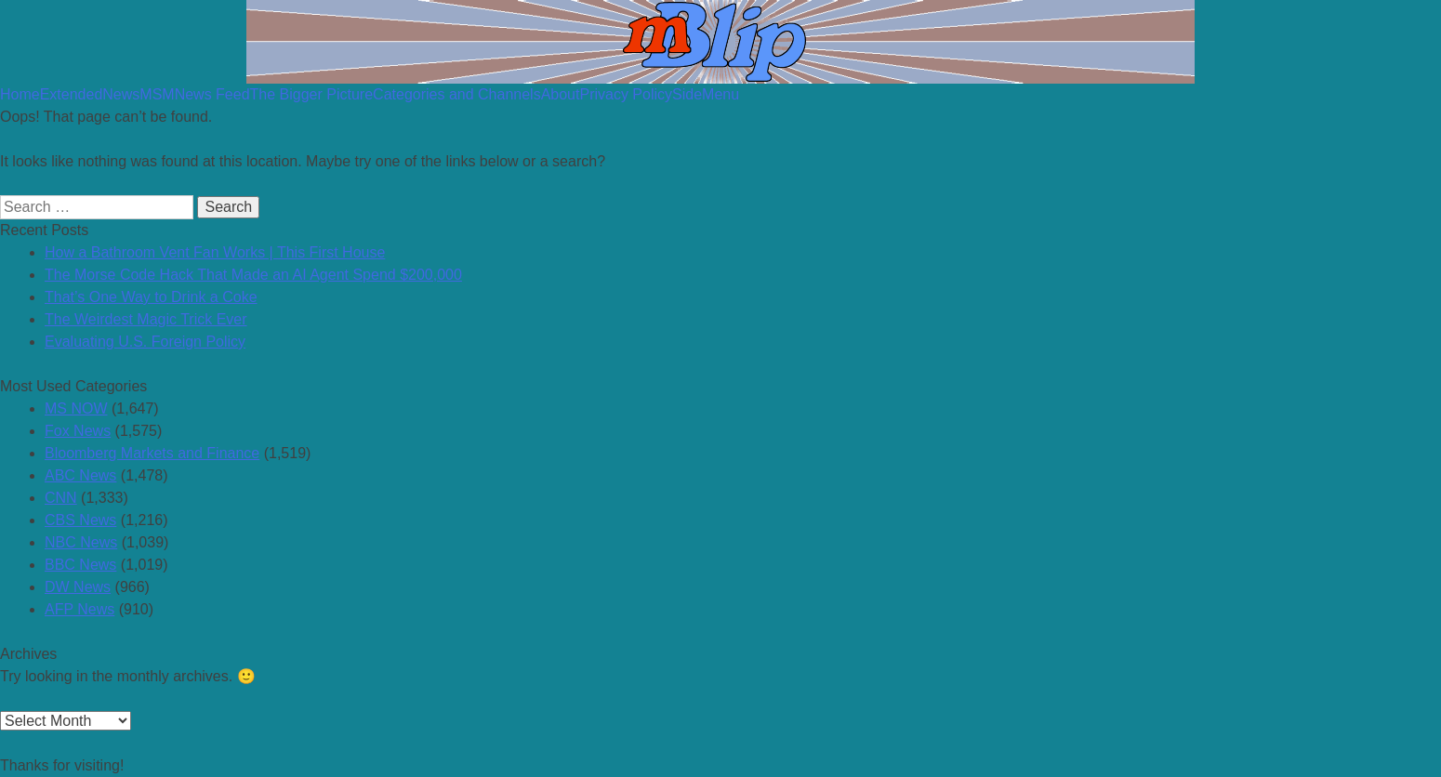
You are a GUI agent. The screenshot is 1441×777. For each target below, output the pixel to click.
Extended (71, 94)
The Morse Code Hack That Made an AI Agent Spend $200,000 (253, 275)
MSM (156, 94)
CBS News (80, 520)
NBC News (81, 542)
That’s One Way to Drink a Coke (151, 297)
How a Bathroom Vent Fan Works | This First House (215, 252)
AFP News (79, 609)
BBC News (80, 565)
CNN (61, 498)
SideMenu (705, 94)
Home (20, 94)
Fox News (78, 431)
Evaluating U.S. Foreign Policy (145, 341)
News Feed (212, 94)
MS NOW (76, 408)
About (560, 94)
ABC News (80, 475)
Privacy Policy (625, 94)
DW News (78, 587)
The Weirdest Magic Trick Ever (146, 319)
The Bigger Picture (312, 94)
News (120, 94)
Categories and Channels (457, 94)
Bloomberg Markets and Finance (152, 453)
